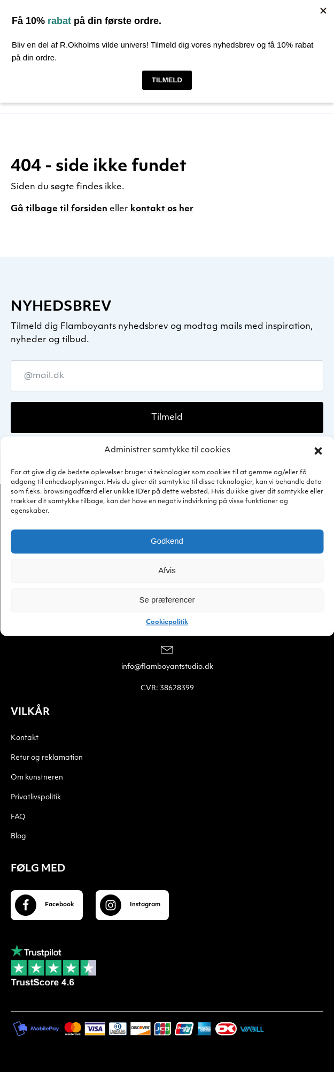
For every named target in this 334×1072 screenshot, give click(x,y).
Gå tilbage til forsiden (59, 209)
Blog (18, 836)
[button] (318, 450)
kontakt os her (161, 209)
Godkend (167, 540)
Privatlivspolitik (36, 797)
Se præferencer (167, 599)
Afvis (167, 570)
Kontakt (24, 738)
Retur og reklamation (47, 757)
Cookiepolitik (167, 622)
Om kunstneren (37, 777)
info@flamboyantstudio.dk (167, 667)
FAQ (18, 817)
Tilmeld (167, 417)
